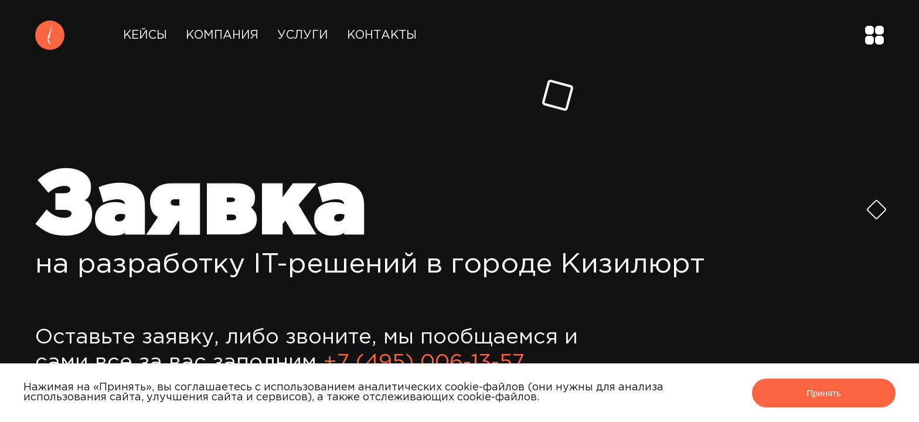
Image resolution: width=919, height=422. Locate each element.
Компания (222, 35)
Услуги (302, 35)
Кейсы (145, 35)
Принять (823, 393)
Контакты (382, 35)
